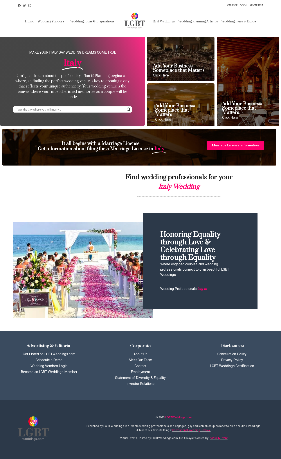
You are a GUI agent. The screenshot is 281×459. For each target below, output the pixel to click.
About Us (140, 354)
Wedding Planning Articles (198, 21)
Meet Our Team (140, 360)
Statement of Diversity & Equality (140, 378)
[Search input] (70, 109)
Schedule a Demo (49, 360)
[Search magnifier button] (129, 109)
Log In (202, 289)
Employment (140, 372)
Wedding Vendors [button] (51, 21)
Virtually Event (219, 438)
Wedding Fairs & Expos (238, 21)
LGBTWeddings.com (178, 417)
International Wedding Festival (191, 430)
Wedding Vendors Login (49, 366)
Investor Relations (140, 384)
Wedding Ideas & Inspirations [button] (92, 21)
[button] (235, 145)
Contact (140, 366)
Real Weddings (164, 21)
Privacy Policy (232, 360)
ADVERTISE (256, 5)
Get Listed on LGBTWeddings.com (49, 354)
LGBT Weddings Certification (232, 366)
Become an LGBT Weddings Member (49, 372)
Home (29, 21)
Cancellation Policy (232, 354)
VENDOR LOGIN (237, 5)
